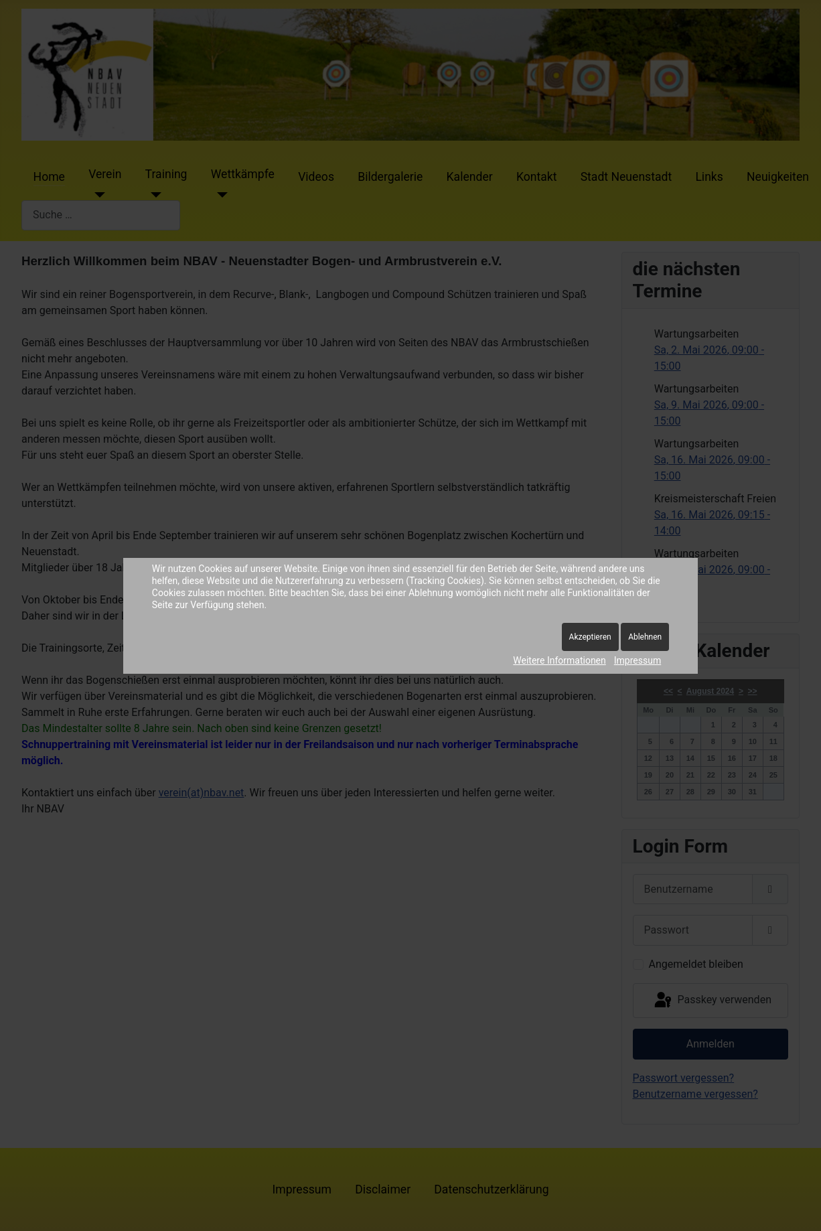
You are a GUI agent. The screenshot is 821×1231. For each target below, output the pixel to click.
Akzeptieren (590, 637)
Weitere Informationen (559, 660)
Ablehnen (645, 637)
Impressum (637, 660)
